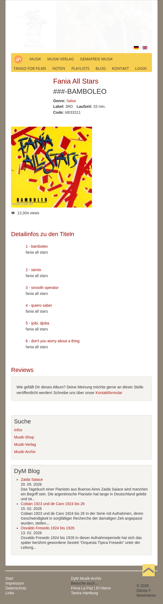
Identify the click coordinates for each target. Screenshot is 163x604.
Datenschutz (15, 588)
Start (9, 578)
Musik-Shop (24, 437)
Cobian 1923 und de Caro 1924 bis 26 (53, 504)
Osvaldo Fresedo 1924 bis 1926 (47, 528)
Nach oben (148, 578)
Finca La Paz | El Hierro (91, 588)
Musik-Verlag (25, 444)
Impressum (14, 583)
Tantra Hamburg (84, 593)
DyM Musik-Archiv (86, 578)
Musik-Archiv (25, 452)
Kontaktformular (109, 393)
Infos (18, 430)
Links (9, 593)
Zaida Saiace (32, 479)
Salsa (71, 101)
